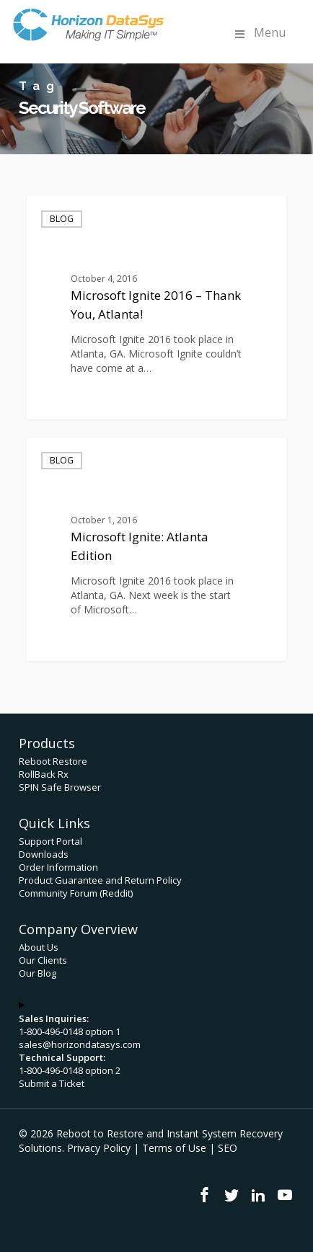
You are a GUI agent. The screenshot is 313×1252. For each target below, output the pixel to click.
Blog (62, 219)
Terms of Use (174, 1148)
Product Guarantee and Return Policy (100, 880)
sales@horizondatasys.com (80, 1044)
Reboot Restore (53, 761)
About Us (38, 947)
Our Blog (37, 973)
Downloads (44, 854)
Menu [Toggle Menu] (259, 33)
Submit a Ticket (51, 1083)
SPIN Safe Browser (60, 787)
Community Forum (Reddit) (76, 893)
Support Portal (50, 841)
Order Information (58, 867)
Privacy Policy (99, 1148)
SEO (227, 1148)
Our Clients (43, 960)
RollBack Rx (44, 774)
